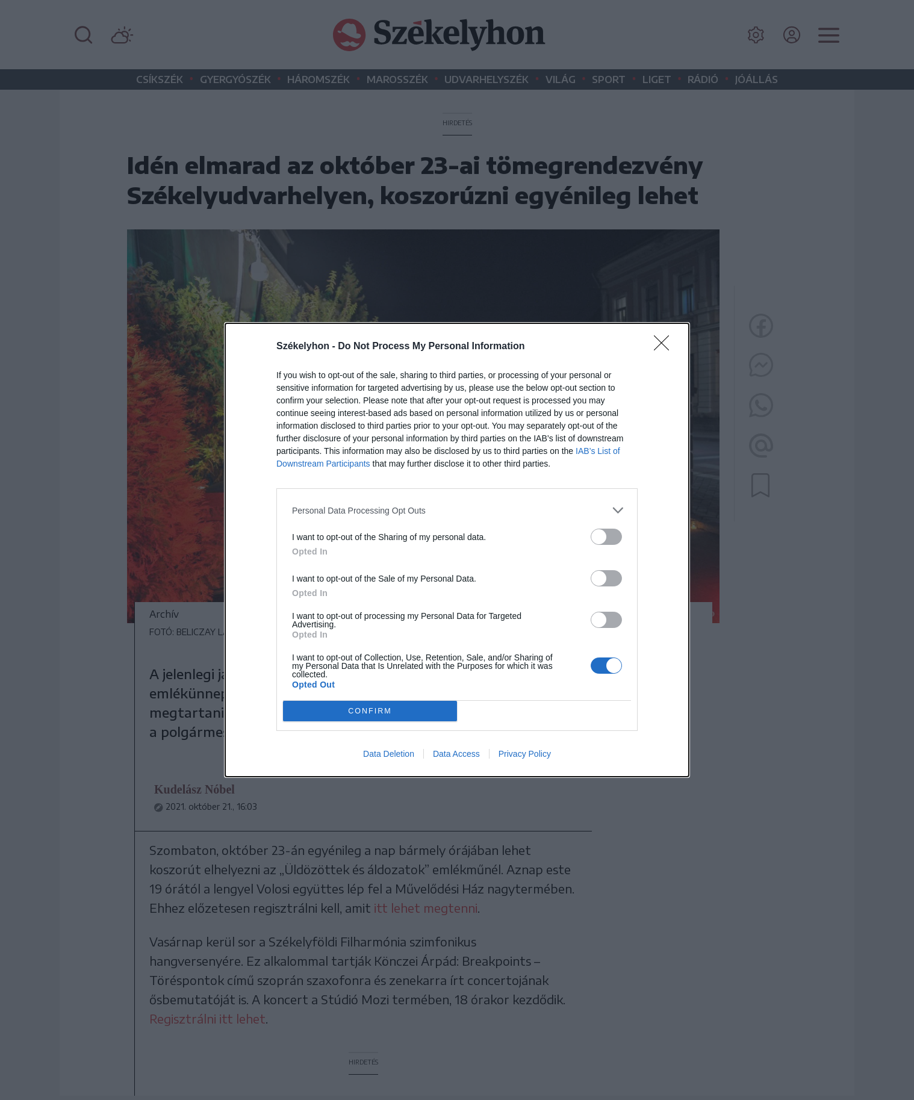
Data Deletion (388, 754)
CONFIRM (370, 711)
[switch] (606, 537)
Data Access (456, 754)
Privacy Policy (525, 754)
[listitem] (457, 510)
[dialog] (457, 550)
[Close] (665, 346)
